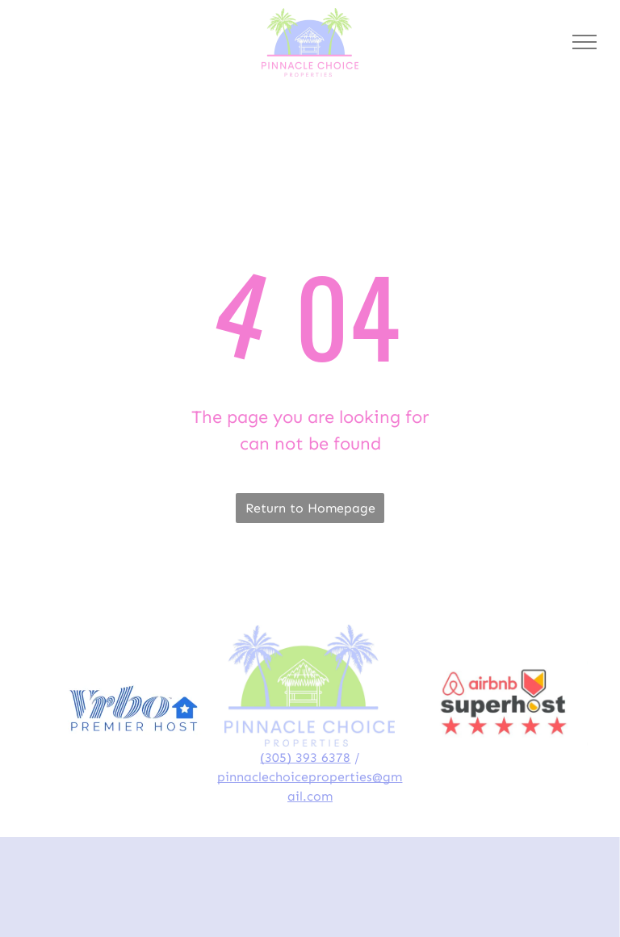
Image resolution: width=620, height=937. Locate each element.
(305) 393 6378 (305, 757)
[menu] (584, 42)
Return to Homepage (310, 508)
